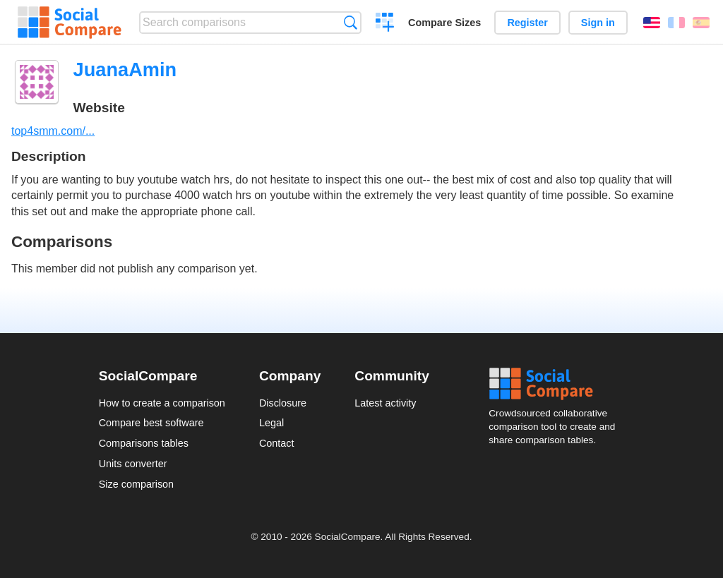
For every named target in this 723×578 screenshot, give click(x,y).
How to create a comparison (162, 403)
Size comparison (136, 484)
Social (556, 384)
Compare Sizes (444, 22)
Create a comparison (385, 24)
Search (350, 22)
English (651, 22)
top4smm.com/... (53, 131)
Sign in (598, 22)
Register (527, 22)
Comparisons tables (144, 443)
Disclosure (282, 403)
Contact (276, 443)
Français (676, 22)
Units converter (133, 463)
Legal (271, 422)
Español (701, 22)
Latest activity (385, 403)
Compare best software (151, 422)
